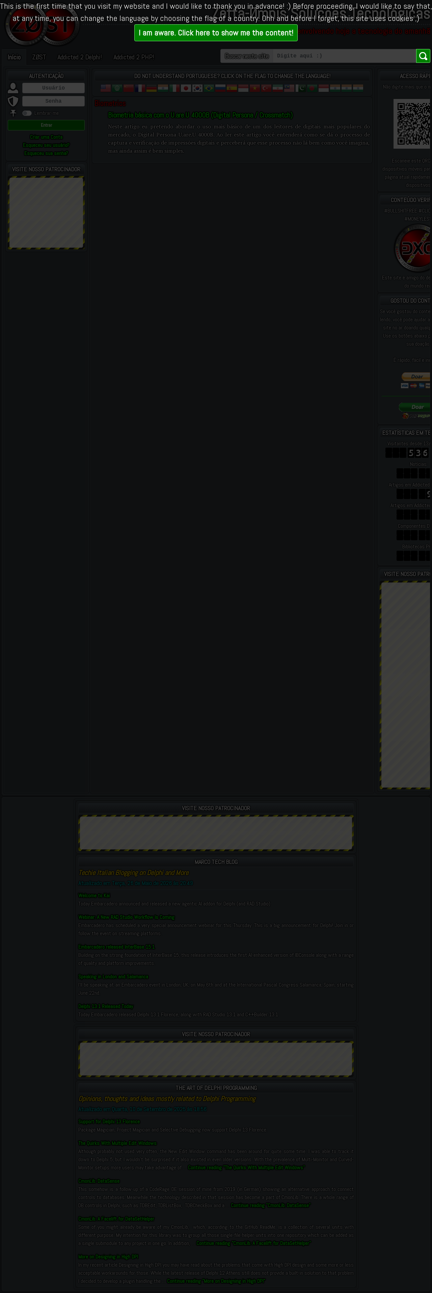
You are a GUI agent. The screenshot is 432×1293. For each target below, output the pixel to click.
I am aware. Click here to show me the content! (216, 32)
